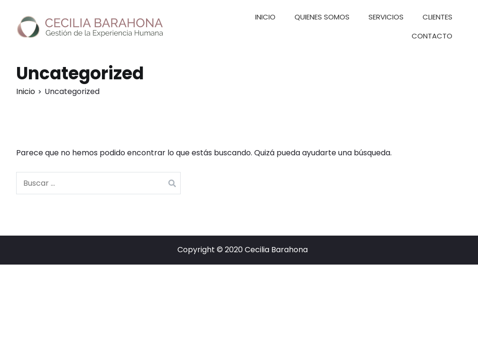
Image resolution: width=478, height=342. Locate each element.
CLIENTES (437, 17)
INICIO (265, 17)
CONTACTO (432, 36)
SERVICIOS (386, 17)
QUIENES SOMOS (321, 17)
